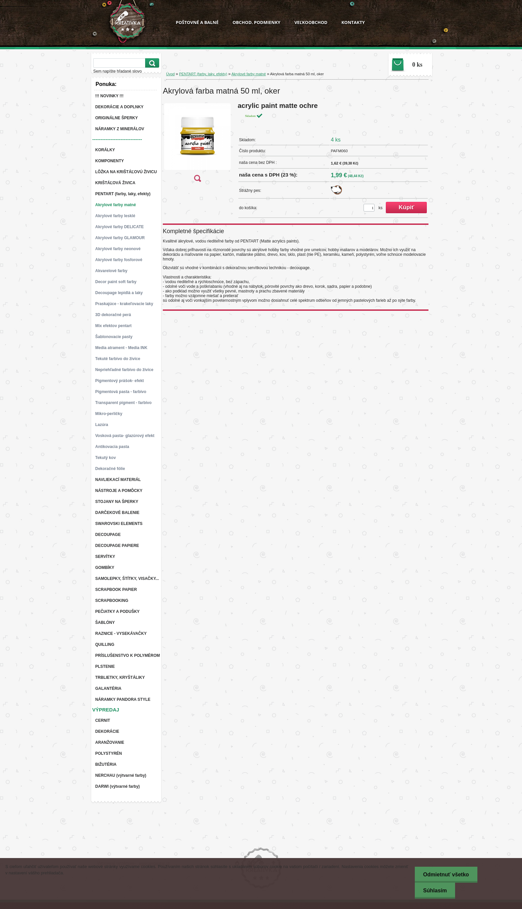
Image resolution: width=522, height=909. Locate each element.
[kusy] (369, 208)
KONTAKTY (353, 22)
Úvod (170, 74)
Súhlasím (435, 890)
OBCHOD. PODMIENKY (256, 22)
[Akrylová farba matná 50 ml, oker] (197, 144)
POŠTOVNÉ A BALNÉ (197, 22)
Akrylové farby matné (248, 74)
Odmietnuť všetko (446, 874)
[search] (151, 63)
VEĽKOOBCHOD (310, 22)
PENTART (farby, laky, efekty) (203, 74)
